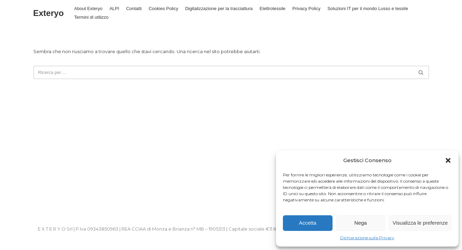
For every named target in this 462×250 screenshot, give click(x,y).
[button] (448, 160)
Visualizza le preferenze (420, 223)
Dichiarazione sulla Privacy (367, 237)
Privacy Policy (306, 8)
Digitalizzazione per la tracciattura (218, 8)
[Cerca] (223, 72)
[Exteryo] (48, 13)
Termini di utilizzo (91, 17)
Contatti (134, 8)
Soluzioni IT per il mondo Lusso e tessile (367, 8)
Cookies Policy (163, 8)
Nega (360, 223)
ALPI (114, 8)
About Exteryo (88, 8)
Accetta (307, 223)
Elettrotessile (272, 8)
